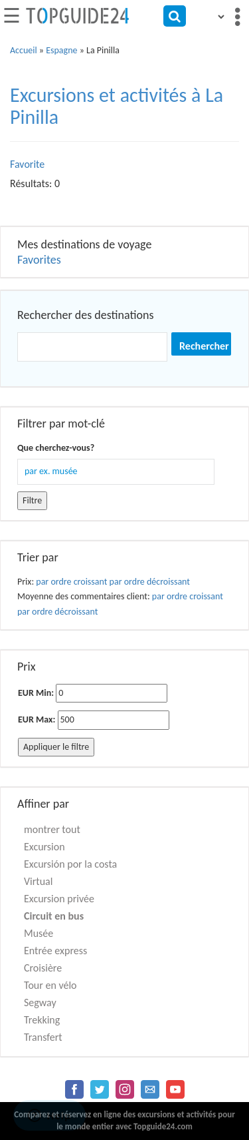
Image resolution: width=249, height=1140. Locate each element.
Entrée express (55, 950)
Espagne (61, 50)
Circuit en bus (54, 916)
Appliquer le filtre (56, 746)
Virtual (38, 881)
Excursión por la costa (70, 864)
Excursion (44, 846)
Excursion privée (59, 898)
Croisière (43, 968)
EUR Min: (36, 693)
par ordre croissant (71, 581)
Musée (38, 933)
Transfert (43, 1037)
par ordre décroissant (150, 581)
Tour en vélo (50, 985)
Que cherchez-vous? (55, 447)
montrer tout (52, 829)
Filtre (32, 500)
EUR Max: (36, 719)
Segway (40, 1002)
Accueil (23, 50)
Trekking (42, 1019)
